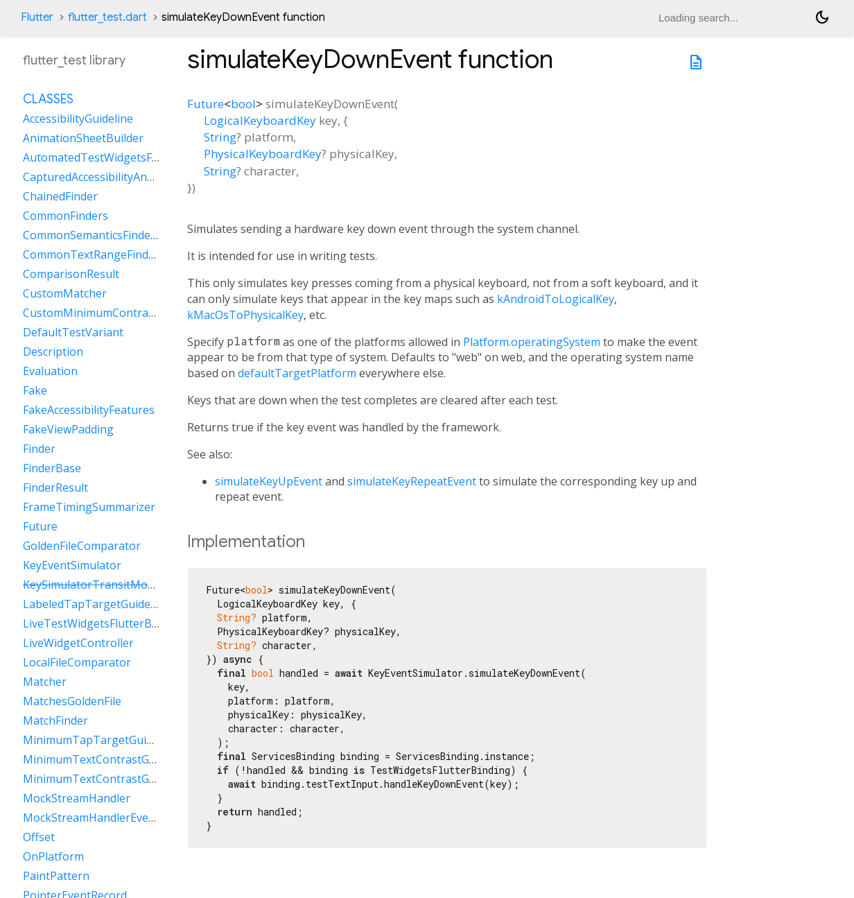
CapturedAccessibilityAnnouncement (118, 176)
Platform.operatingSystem (531, 341)
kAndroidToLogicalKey (555, 298)
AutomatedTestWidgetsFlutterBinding (122, 157)
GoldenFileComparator (82, 545)
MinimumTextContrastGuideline (106, 759)
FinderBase (52, 468)
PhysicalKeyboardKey (263, 154)
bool (243, 104)
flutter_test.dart (107, 17)
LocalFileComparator (77, 662)
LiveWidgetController (78, 642)
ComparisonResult (71, 274)
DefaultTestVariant (73, 332)
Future (205, 104)
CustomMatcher (65, 293)
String (220, 137)
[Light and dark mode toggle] (822, 17)
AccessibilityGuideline (78, 118)
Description (53, 351)
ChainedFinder (60, 196)
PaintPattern (56, 875)
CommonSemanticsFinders (92, 235)
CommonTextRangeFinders (94, 254)
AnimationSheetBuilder (83, 138)
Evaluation (50, 371)
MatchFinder (55, 720)
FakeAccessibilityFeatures (89, 409)
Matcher (45, 681)
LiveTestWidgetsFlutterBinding (103, 623)
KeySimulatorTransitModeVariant (110, 584)
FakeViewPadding (68, 429)
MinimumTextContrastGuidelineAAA (117, 778)
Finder (39, 448)
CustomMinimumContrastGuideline (115, 312)
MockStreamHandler (76, 798)
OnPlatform (53, 856)
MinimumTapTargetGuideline (100, 740)
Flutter (37, 17)
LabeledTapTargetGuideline (96, 604)
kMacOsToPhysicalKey (245, 314)
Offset (39, 837)
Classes (48, 99)
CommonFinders (65, 215)
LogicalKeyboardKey (260, 120)
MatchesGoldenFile (72, 701)
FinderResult (55, 487)
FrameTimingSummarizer (89, 507)
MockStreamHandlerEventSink (102, 817)
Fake (35, 390)
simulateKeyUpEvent (268, 481)
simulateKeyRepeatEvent (411, 481)
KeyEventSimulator (72, 565)
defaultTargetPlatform (297, 373)
